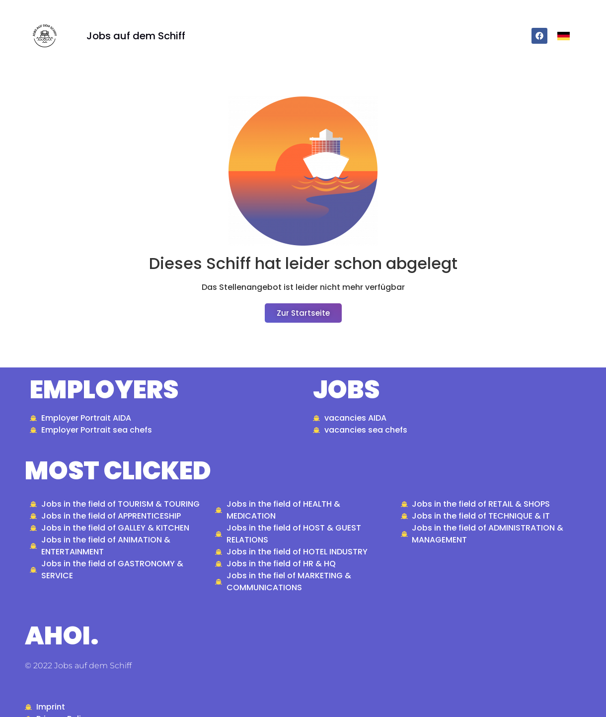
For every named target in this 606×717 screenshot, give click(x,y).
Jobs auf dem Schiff (135, 36)
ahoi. (62, 636)
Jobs (346, 389)
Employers (104, 389)
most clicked (118, 470)
